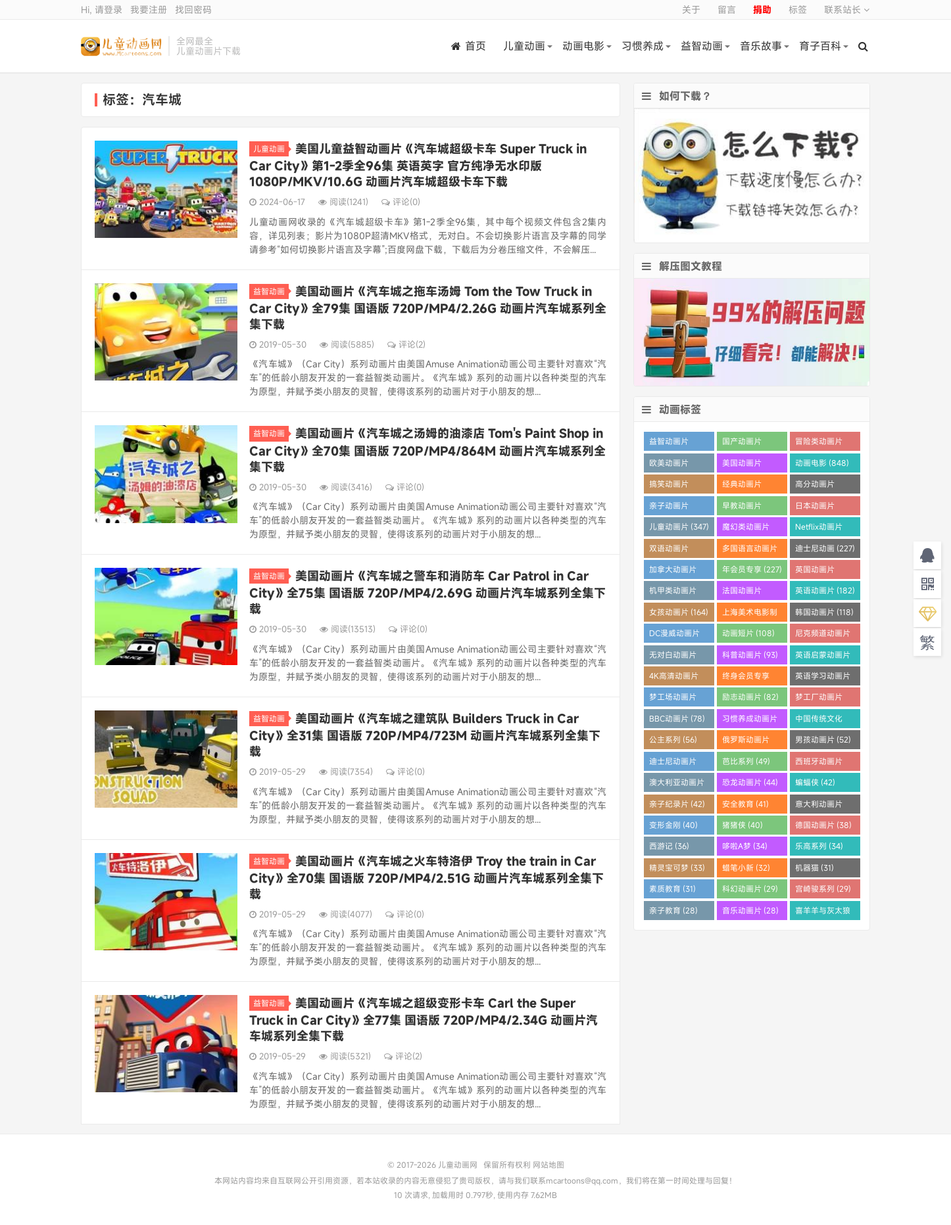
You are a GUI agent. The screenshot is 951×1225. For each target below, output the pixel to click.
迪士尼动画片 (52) (672, 763)
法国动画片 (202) (742, 592)
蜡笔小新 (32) (746, 867)
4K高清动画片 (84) (673, 677)
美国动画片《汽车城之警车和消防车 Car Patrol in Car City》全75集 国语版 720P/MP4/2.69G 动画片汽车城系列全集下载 (427, 592)
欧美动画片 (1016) (669, 465)
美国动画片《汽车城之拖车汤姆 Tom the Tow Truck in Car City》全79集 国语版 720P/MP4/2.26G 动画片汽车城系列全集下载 (427, 307)
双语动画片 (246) (669, 550)
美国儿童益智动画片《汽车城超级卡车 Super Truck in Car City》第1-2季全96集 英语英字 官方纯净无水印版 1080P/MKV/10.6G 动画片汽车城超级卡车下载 (418, 165)
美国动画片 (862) (742, 465)
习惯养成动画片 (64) (749, 720)
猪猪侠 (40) (742, 825)
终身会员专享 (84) (745, 677)
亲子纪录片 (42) (677, 803)
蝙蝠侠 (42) (815, 782)
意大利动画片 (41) (818, 806)
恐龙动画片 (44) (750, 782)
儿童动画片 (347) (679, 526)
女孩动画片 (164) (678, 612)
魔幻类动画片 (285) (745, 528)
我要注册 (148, 9)
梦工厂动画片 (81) (818, 698)
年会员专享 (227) (752, 569)
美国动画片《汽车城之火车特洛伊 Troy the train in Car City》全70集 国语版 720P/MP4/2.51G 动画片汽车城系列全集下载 (426, 877)
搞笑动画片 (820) (669, 486)
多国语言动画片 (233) (749, 550)
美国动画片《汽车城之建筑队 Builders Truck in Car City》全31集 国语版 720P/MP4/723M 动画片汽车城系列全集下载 (424, 734)
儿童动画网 (121, 46)
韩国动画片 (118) (824, 612)
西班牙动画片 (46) (818, 763)
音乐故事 (761, 46)
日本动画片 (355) (815, 507)
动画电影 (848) (822, 462)
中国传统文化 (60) (818, 720)
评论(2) (406, 344)
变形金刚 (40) (673, 825)
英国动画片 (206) (815, 571)
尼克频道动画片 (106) (822, 635)
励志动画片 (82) (750, 696)
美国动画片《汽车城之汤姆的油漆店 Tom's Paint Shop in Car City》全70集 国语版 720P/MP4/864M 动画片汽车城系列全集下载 (427, 449)
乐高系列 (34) (819, 846)
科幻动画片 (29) (750, 888)
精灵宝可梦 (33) (677, 867)
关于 (691, 9)
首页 (468, 46)
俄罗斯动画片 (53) (745, 741)
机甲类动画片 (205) (672, 592)
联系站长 (846, 9)
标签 (798, 9)
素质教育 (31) (672, 888)
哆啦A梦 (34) (745, 846)
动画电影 (583, 46)
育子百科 (820, 46)
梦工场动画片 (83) (672, 698)
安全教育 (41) (745, 803)
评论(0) (400, 202)
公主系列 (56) (673, 739)
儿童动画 (524, 46)
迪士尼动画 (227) (825, 548)
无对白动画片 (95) (672, 656)
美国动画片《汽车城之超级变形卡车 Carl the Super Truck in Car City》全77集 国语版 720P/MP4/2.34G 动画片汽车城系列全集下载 (423, 1019)
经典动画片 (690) (742, 486)
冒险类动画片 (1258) (818, 443)
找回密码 (193, 9)
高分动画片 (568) (815, 486)
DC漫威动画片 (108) (674, 635)
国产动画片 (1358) (742, 443)
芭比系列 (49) (746, 761)
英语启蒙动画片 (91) (822, 656)
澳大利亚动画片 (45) (676, 784)
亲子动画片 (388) (669, 507)
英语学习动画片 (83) (822, 677)
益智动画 (702, 46)
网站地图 (548, 1164)
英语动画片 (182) (825, 590)
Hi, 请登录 (101, 9)
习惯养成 (643, 46)
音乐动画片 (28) (750, 910)
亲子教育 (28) (673, 910)
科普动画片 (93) (750, 654)
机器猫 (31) (814, 867)
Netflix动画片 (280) (818, 528)
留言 (727, 9)
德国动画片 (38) (823, 825)
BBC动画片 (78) (677, 718)
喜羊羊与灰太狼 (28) (822, 912)
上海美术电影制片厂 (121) (749, 614)
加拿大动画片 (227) (672, 571)
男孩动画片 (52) (823, 739)
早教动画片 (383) (742, 507)
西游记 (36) (669, 846)
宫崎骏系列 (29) (823, 888)
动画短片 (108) (748, 633)
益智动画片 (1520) (669, 443)
